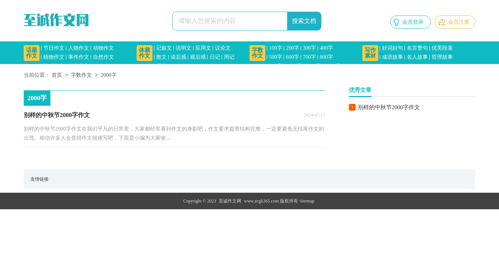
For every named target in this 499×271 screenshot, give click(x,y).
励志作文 (78, 66)
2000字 (109, 75)
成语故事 (392, 57)
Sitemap (307, 201)
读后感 (178, 57)
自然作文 (103, 57)
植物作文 (53, 57)
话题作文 (31, 53)
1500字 (333, 66)
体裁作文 (144, 53)
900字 (275, 66)
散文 (161, 57)
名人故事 (417, 57)
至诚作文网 (230, 201)
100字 (275, 48)
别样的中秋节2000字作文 (389, 107)
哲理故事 (442, 57)
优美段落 (442, 48)
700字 (309, 57)
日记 (215, 57)
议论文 (223, 48)
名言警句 (417, 48)
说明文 (184, 48)
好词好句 (392, 48)
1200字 (313, 66)
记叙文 (164, 48)
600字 (292, 57)
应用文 (203, 48)
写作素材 (370, 53)
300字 (309, 48)
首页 (57, 75)
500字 (275, 57)
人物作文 (78, 48)
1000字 (294, 66)
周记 (229, 57)
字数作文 (257, 53)
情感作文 (53, 66)
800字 (326, 57)
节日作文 (53, 48)
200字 (292, 48)
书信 (161, 66)
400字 (326, 48)
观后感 (198, 57)
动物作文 (103, 48)
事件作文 (78, 57)
